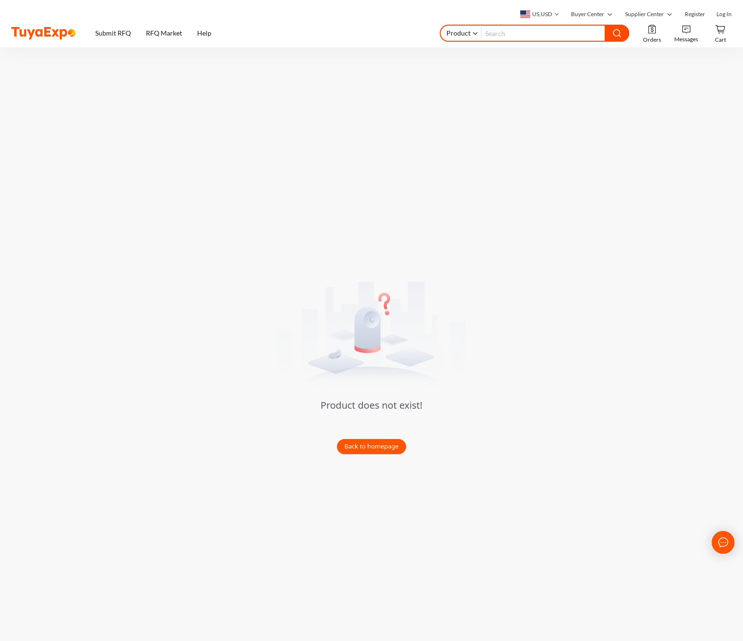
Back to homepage (371, 446)
